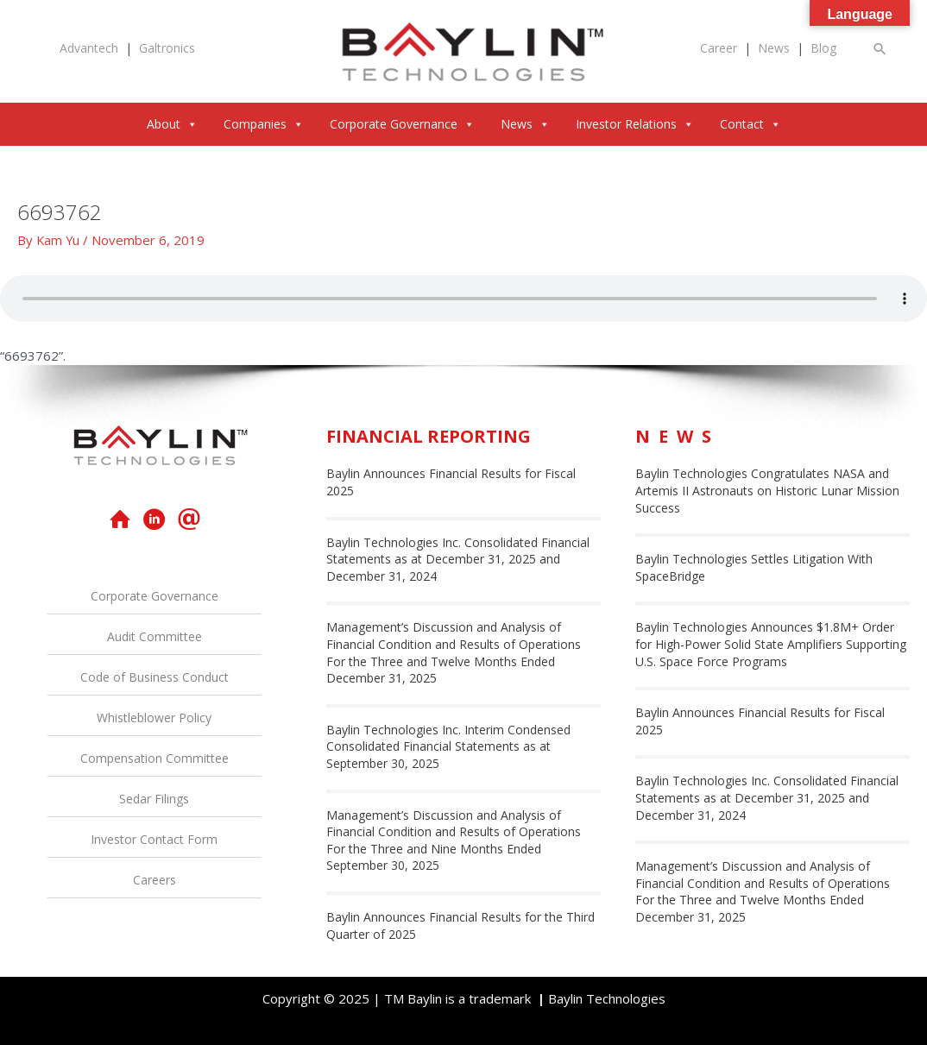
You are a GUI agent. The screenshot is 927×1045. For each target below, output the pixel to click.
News (774, 48)
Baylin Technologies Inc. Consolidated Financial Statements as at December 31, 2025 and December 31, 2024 (458, 559)
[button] (880, 49)
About (172, 124)
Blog (823, 48)
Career (718, 48)
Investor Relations (635, 124)
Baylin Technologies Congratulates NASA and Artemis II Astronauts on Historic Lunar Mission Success (767, 490)
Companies (264, 124)
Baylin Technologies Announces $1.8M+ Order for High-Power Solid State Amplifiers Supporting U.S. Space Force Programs (770, 644)
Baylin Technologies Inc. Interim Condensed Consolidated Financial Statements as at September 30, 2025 (448, 746)
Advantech (89, 48)
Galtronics (167, 48)
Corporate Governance (402, 124)
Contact (750, 124)
